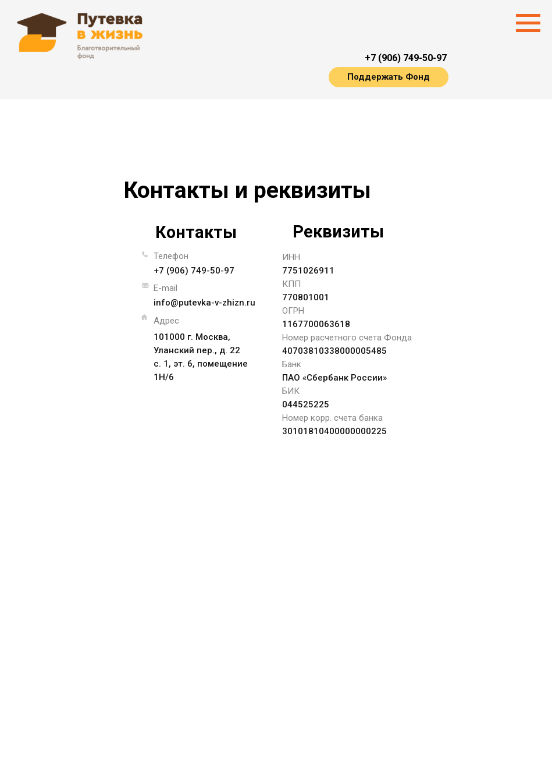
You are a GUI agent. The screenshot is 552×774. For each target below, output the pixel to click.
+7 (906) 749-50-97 (406, 57)
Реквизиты (338, 232)
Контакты (196, 232)
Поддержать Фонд (388, 77)
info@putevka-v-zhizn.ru (204, 302)
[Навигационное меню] (528, 23)
